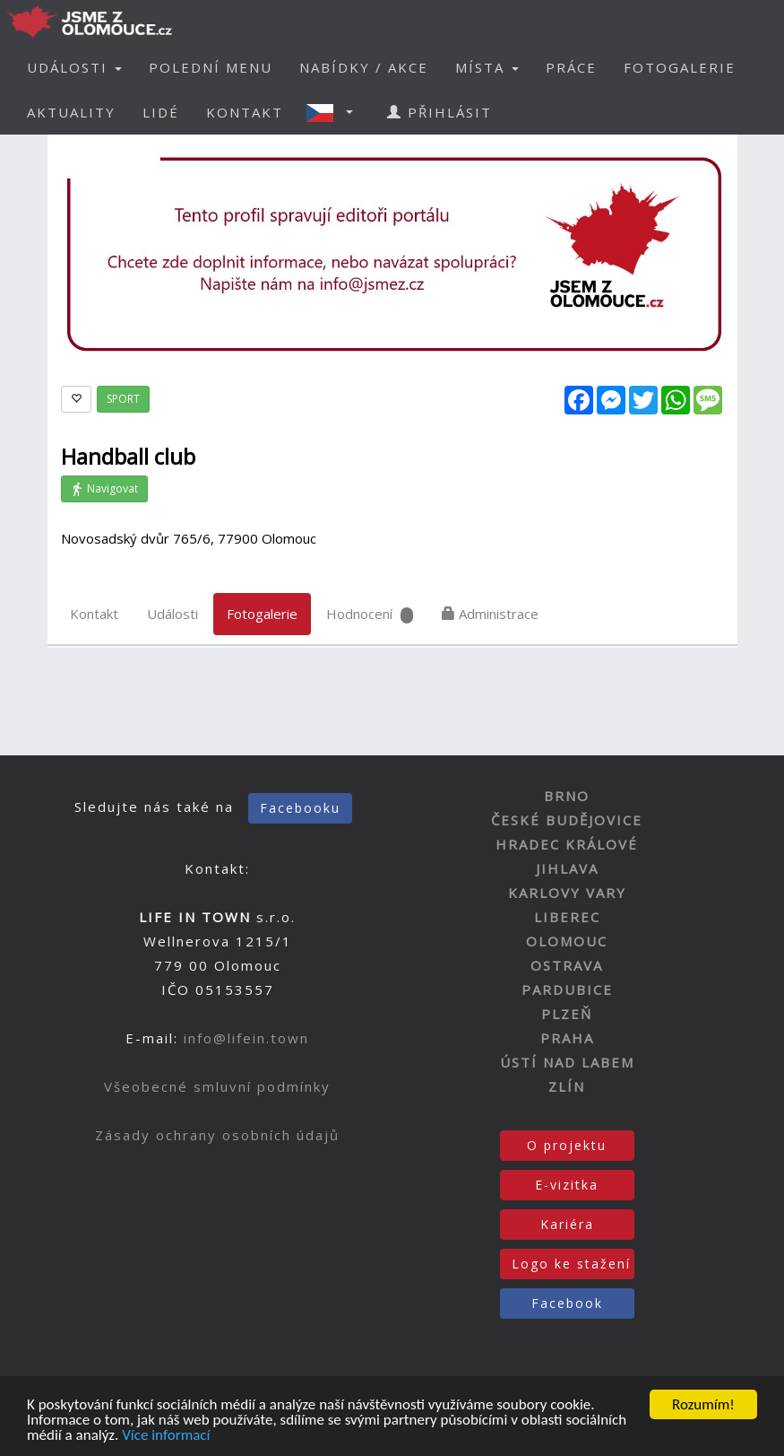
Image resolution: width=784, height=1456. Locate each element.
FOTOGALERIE (680, 67)
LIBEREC (567, 917)
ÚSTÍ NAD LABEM (567, 1062)
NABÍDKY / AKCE (363, 67)
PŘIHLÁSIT (439, 112)
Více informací (166, 1436)
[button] (335, 112)
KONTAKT (244, 112)
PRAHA (567, 1038)
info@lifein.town (246, 1038)
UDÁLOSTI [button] (74, 67)
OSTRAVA (566, 965)
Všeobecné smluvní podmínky (217, 1086)
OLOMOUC (566, 941)
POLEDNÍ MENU (210, 67)
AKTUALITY (71, 112)
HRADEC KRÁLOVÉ (566, 844)
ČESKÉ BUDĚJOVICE (566, 820)
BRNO (567, 796)
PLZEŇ (566, 1014)
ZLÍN (566, 1086)
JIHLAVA (567, 868)
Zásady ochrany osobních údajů (217, 1135)
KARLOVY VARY (567, 893)
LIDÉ (160, 112)
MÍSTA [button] (487, 67)
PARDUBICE (567, 989)
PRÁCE (571, 67)
